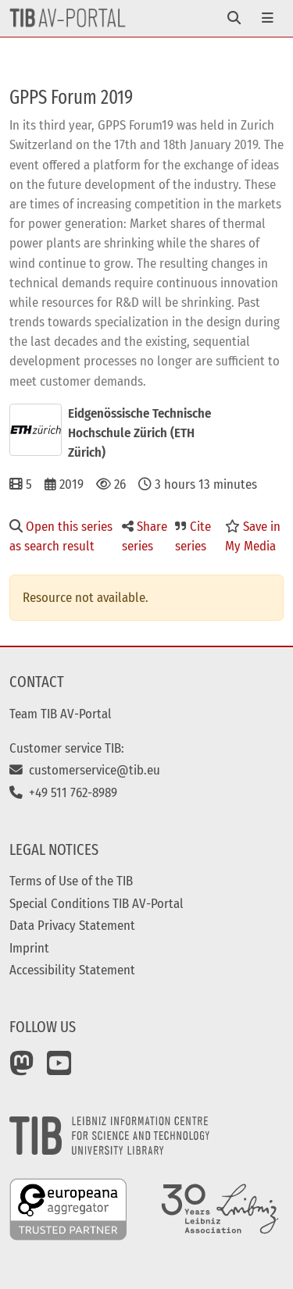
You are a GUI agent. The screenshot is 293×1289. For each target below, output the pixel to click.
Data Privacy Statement (72, 925)
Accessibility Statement (72, 969)
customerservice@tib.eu (84, 770)
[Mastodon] (21, 1069)
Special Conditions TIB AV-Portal (96, 903)
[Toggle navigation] (234, 18)
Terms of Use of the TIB (71, 880)
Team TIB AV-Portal (60, 713)
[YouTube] (59, 1069)
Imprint (29, 948)
